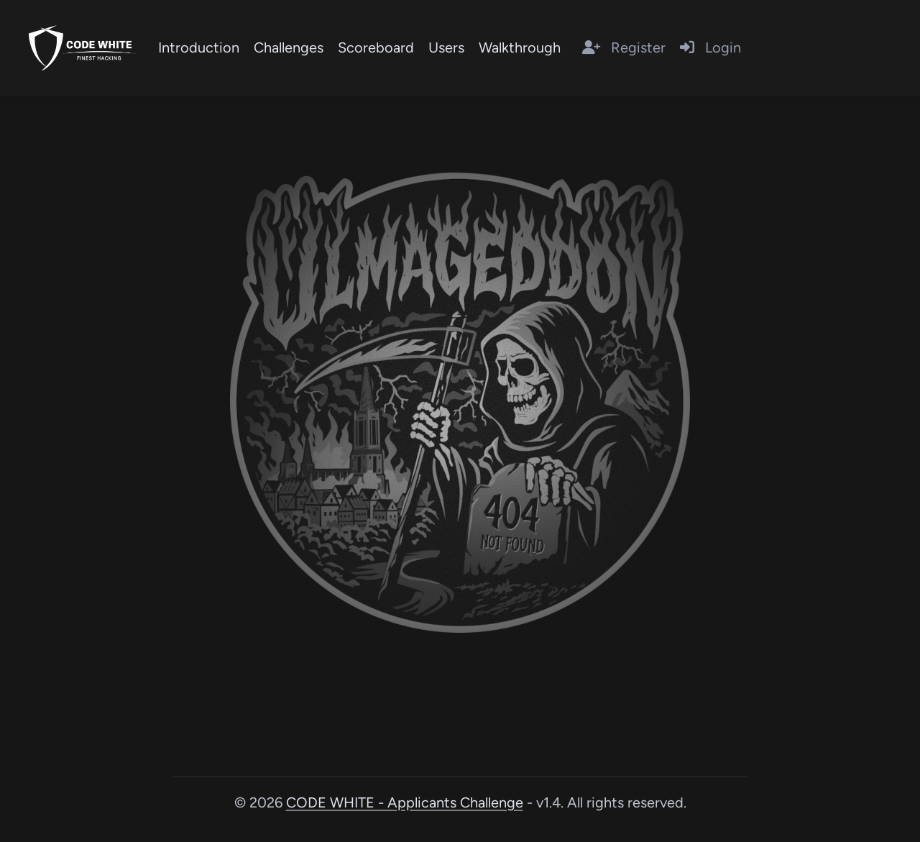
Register (624, 47)
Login (710, 47)
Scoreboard (376, 47)
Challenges (288, 47)
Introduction (198, 47)
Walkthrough (520, 47)
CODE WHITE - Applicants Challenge (404, 802)
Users (446, 47)
